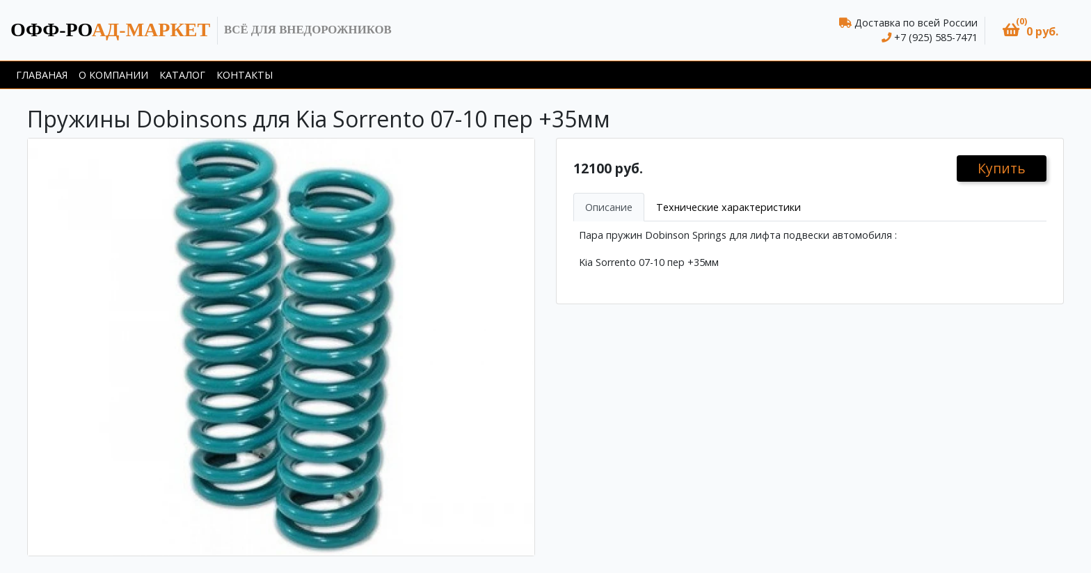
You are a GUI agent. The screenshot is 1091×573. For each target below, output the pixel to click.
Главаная (41, 74)
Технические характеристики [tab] (728, 207)
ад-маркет (110, 29)
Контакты (244, 74)
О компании (113, 74)
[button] (1030, 30)
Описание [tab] (608, 207)
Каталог (182, 74)
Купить (1002, 168)
